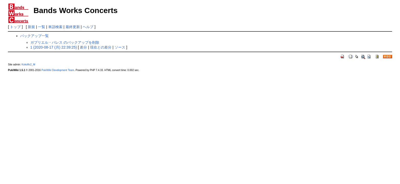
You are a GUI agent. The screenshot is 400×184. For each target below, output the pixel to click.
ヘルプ (88, 27)
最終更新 (73, 27)
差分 (83, 47)
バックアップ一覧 (34, 36)
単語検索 (55, 27)
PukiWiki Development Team (58, 70)
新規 (31, 27)
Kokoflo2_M (28, 64)
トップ (15, 27)
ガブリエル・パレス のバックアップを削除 (64, 42)
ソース (120, 47)
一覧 (41, 27)
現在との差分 (100, 47)
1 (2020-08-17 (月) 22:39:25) (53, 47)
